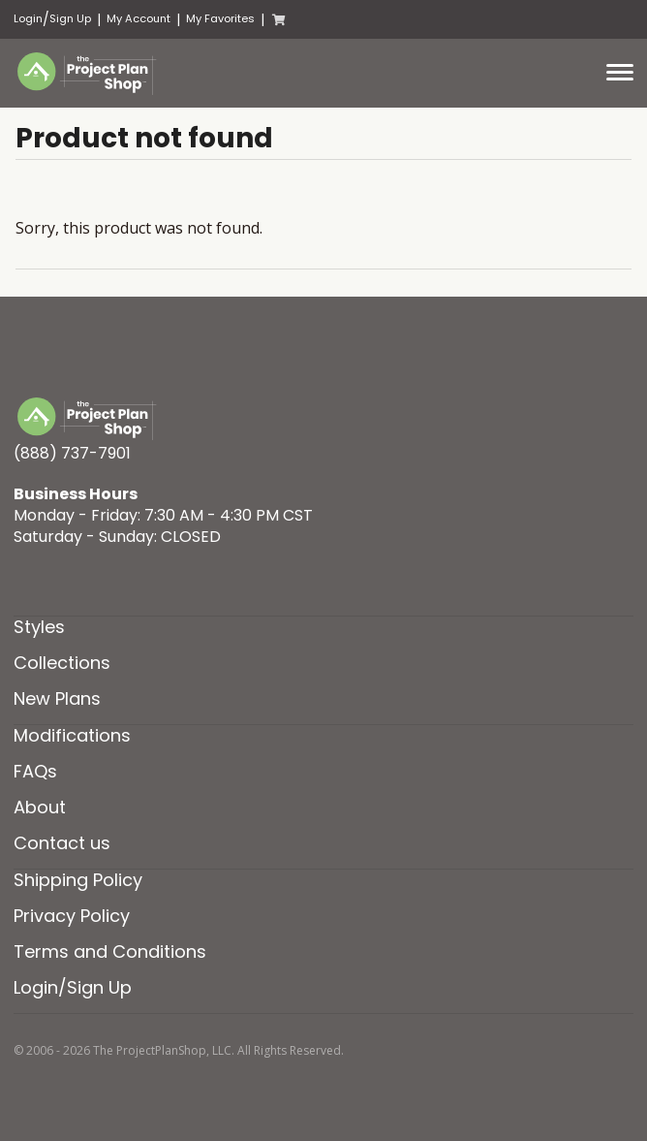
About (40, 807)
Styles (39, 627)
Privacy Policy (72, 915)
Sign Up (70, 19)
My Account (138, 19)
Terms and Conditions (110, 951)
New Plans (57, 698)
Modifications (72, 735)
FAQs (35, 771)
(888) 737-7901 (72, 453)
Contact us (62, 843)
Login (28, 19)
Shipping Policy (78, 880)
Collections (62, 662)
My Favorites (220, 19)
